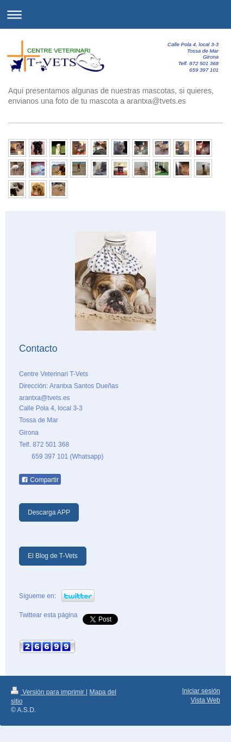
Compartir (40, 480)
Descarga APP (49, 512)
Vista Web (205, 700)
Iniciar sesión (201, 691)
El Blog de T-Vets (53, 556)
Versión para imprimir (48, 692)
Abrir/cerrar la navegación (115, 14)
